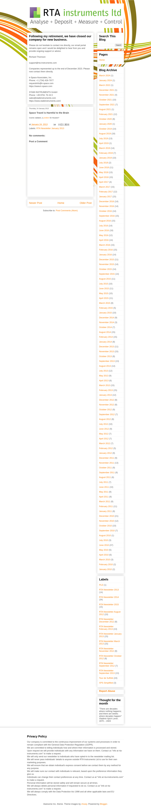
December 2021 (106, 90)
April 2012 (104, 438)
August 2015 (105, 279)
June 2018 (104, 167)
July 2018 (103, 163)
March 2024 (104, 75)
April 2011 (104, 497)
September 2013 (107, 361)
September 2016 (107, 216)
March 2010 (104, 559)
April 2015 (104, 298)
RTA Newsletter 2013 (109, 590)
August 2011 (105, 477)
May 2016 (103, 235)
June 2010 (104, 545)
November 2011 (106, 463)
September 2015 (107, 274)
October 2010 (105, 526)
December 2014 (106, 317)
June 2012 (104, 429)
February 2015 (106, 308)
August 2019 (105, 133)
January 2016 (105, 254)
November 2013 (106, 351)
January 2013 (105, 395)
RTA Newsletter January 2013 (50, 128)
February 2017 (106, 192)
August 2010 (105, 535)
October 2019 (105, 129)
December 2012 (106, 400)
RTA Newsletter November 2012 (106, 649)
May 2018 (103, 172)
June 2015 (104, 288)
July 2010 (103, 540)
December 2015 (106, 259)
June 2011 (104, 487)
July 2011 (103, 482)
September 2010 (107, 530)
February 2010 (106, 564)
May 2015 (103, 293)
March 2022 (104, 85)
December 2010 (106, 516)
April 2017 (104, 182)
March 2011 (104, 501)
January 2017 (105, 196)
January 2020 (105, 124)
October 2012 (105, 409)
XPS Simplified (106, 683)
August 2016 (105, 221)
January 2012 (105, 453)
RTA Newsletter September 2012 (107, 664)
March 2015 (104, 303)
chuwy (84, 804)
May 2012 (103, 434)
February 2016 (106, 250)
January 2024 (105, 80)
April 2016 (104, 240)
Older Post (86, 202)
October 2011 (105, 467)
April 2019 (104, 143)
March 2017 (104, 187)
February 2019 (106, 153)
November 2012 (106, 405)
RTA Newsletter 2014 (109, 597)
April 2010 (104, 555)
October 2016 (105, 211)
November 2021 (106, 95)
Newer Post (35, 202)
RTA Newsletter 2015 (109, 604)
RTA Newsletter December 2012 (106, 620)
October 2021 (105, 100)
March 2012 (104, 443)
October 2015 (105, 269)
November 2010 (106, 521)
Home (60, 202)
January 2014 (105, 342)
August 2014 (105, 332)
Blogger (103, 804)
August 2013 (105, 366)
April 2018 (104, 177)
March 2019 (104, 148)
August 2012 (105, 419)
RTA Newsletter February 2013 (106, 627)
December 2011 (106, 458)
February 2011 (106, 506)
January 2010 (105, 569)
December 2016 (106, 201)
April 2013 (104, 380)
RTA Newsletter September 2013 (107, 671)
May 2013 (103, 376)
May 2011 (103, 492)
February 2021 (106, 114)
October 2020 (105, 119)
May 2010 (103, 550)
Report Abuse (107, 691)
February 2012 (106, 448)
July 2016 (103, 226)
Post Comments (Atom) (67, 210)
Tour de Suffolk (106, 678)
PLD (101, 585)
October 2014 (105, 327)
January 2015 (105, 313)
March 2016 (104, 245)
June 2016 (104, 230)
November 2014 (106, 322)
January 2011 (105, 511)
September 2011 (107, 472)
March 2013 (104, 385)
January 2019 (105, 158)
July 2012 (103, 424)
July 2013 (103, 371)
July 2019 (103, 138)
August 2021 (105, 109)
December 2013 (106, 346)
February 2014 (106, 337)
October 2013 (105, 356)
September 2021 (107, 104)
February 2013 (106, 390)
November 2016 (106, 206)
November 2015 (106, 264)
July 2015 (103, 284)
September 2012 (107, 414)
